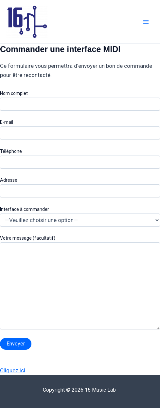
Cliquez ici (12, 370)
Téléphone (80, 159)
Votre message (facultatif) (80, 283)
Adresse (80, 187)
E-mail (80, 129)
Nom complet (80, 101)
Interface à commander (80, 217)
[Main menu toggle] (146, 21)
